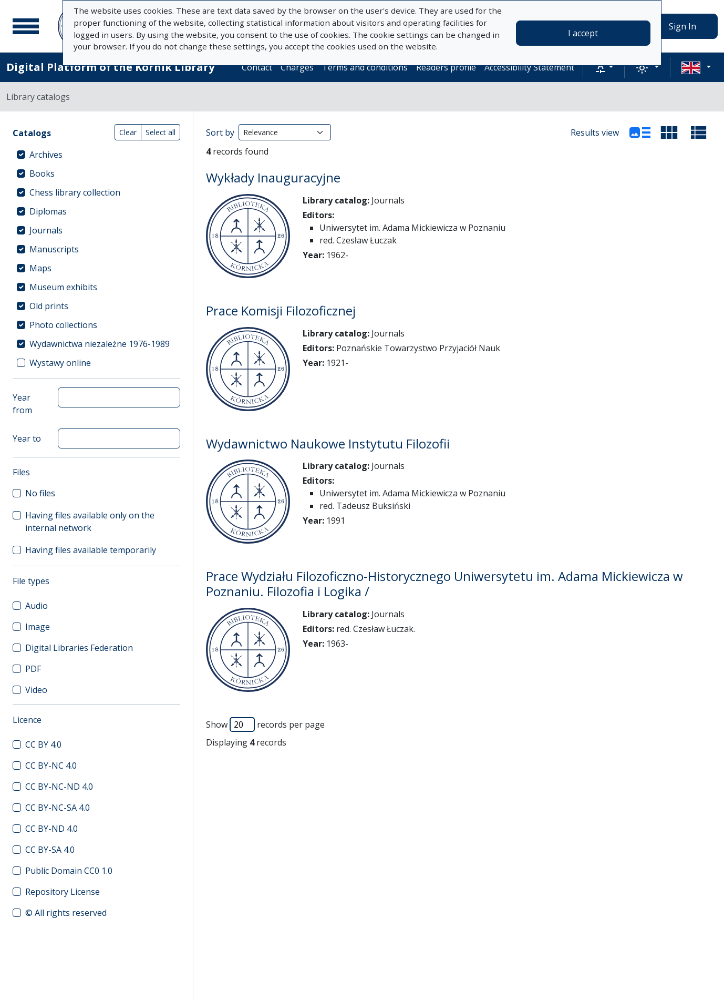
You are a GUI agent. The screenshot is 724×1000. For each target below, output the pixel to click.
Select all (160, 132)
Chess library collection (74, 192)
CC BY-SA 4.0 (50, 849)
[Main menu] (25, 26)
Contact (257, 67)
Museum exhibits (63, 287)
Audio (36, 605)
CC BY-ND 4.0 (51, 828)
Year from (22, 404)
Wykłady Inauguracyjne (273, 177)
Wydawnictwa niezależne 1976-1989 (99, 344)
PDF (33, 669)
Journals (46, 230)
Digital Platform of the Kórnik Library (110, 67)
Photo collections (63, 325)
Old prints (48, 306)
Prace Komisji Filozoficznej (281, 310)
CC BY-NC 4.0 (51, 765)
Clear (128, 132)
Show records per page (265, 724)
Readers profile (446, 67)
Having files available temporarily (90, 550)
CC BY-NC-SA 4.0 (57, 807)
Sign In (682, 26)
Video (36, 690)
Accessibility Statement (529, 67)
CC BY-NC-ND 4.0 (59, 786)
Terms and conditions (365, 67)
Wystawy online (60, 363)
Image (37, 626)
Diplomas (48, 211)
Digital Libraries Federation (79, 648)
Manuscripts (54, 249)
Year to (27, 438)
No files (40, 493)
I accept (583, 33)
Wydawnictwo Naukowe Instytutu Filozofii (328, 443)
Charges (297, 67)
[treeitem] (96, 154)
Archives (46, 154)
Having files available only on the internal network (89, 521)
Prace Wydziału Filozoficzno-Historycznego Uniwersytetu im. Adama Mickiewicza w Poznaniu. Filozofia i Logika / (444, 583)
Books (42, 173)
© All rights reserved (66, 913)
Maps (40, 268)
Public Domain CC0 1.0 (68, 870)
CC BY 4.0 (43, 744)
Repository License (62, 891)
